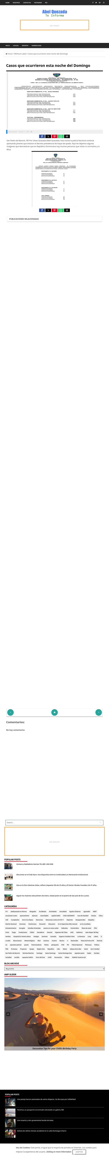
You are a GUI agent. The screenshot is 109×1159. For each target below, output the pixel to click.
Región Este (41, 949)
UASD (49, 957)
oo (6, 945)
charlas (93, 916)
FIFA (95, 928)
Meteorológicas (30, 941)
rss (46, 2)
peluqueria (54, 945)
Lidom (96, 936)
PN (68, 945)
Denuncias (39, 920)
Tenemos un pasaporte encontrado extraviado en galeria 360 (40, 1110)
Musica (62, 941)
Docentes (22, 924)
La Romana (81, 936)
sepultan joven (79, 953)
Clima (101, 916)
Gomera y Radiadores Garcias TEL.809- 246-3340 (34, 864)
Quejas (31, 949)
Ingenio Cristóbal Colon (67, 936)
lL (101, 936)
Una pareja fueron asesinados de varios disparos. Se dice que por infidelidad (46, 1099)
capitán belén (55, 916)
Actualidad (63, 912)
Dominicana (32, 924)
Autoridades (44, 916)
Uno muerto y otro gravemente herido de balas (35, 1120)
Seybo (89, 953)
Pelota (46, 945)
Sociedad (9, 957)
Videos (67, 957)
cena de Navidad (82, 916)
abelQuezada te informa (19, 912)
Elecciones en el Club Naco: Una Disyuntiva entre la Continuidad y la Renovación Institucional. (52, 875)
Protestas (14, 949)
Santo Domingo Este (65, 953)
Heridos (8, 936)
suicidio (16, 957)
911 (7, 912)
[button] (42, 136)
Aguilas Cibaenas (75, 912)
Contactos (27, 2)
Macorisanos (17, 941)
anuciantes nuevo (11, 916)
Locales (16, 45)
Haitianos (79, 932)
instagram (38, 2)
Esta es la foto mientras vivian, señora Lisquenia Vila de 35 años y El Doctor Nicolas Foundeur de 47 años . (56, 885)
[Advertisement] (62, 35)
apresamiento (24, 916)
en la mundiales (85, 924)
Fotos (7, 932)
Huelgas (36, 936)
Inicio (8, 45)
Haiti (71, 932)
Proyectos (23, 949)
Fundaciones (23, 932)
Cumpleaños (15, 920)
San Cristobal (95, 949)
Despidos (91, 920)
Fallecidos (64, 928)
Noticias (99, 941)
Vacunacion (58, 957)
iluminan (45, 936)
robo (58, 949)
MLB (39, 941)
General (49, 932)
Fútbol (32, 932)
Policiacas (88, 945)
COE (7, 920)
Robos (65, 949)
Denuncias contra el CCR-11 (55, 920)
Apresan (34, 916)
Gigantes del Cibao (61, 932)
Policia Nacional (77, 945)
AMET (95, 912)
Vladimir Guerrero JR (79, 957)
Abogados (33, 912)
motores (46, 941)
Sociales (96, 953)
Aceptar (79, 1152)
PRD (7, 949)
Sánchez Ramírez (28, 953)
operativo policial (15, 945)
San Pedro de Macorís (13, 953)
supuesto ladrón (27, 957)
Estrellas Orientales (34, 928)
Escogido (22, 928)
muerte (54, 941)
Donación (42, 924)
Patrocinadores (36, 945)
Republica (51, 949)
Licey (89, 936)
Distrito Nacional (11, 924)
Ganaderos (40, 932)
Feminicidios (75, 928)
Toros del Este (40, 957)
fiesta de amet (86, 928)
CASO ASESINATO (68, 916)
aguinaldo (86, 912)
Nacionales (74, 941)
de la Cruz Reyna (27, 920)
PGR (62, 945)
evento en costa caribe (51, 928)
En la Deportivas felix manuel (67, 924)
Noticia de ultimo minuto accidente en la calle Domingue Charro (41, 1131)
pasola (26, 945)
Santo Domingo (50, 953)
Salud (86, 949)
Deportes (25, 45)
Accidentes (42, 912)
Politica (96, 945)
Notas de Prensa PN (87, 941)
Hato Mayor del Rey (91, 932)
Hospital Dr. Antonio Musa (22, 936)
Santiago (39, 953)
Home (8, 2)
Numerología (36, 45)
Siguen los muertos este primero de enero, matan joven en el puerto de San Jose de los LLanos (52, 896)
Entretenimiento (11, 928)
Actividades (53, 912)
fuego (14, 932)
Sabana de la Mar (75, 949)
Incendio (53, 936)
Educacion (51, 924)
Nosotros (16, 2)
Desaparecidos (80, 920)
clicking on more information (58, 1151)
